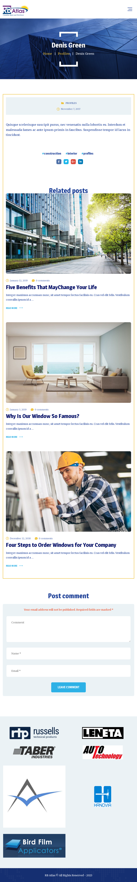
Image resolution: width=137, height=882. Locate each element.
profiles (88, 153)
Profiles (71, 103)
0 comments (43, 280)
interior (72, 153)
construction (52, 153)
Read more (11, 308)
